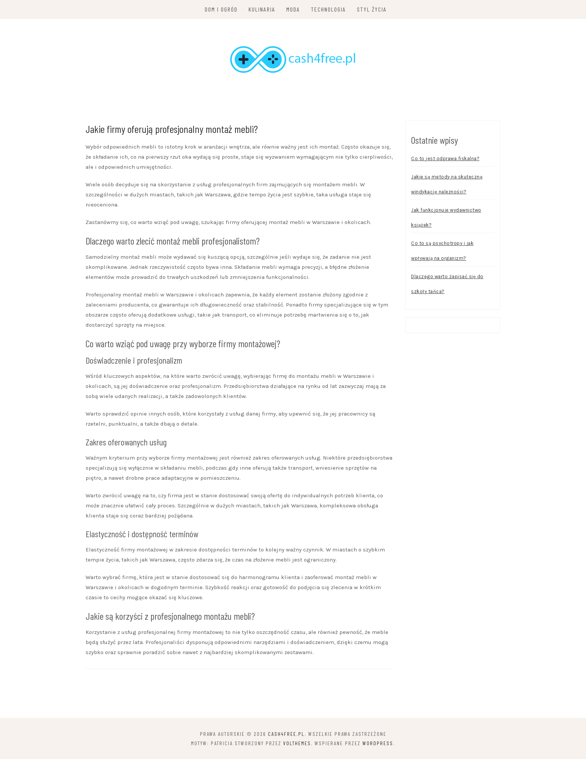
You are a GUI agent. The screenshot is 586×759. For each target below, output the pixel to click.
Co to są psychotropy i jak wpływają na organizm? (442, 250)
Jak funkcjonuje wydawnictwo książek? (446, 217)
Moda (293, 9)
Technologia (328, 9)
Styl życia (372, 9)
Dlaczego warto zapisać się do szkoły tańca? (447, 284)
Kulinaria (262, 9)
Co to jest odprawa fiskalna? (445, 158)
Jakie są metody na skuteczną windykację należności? (446, 184)
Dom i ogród (221, 9)
